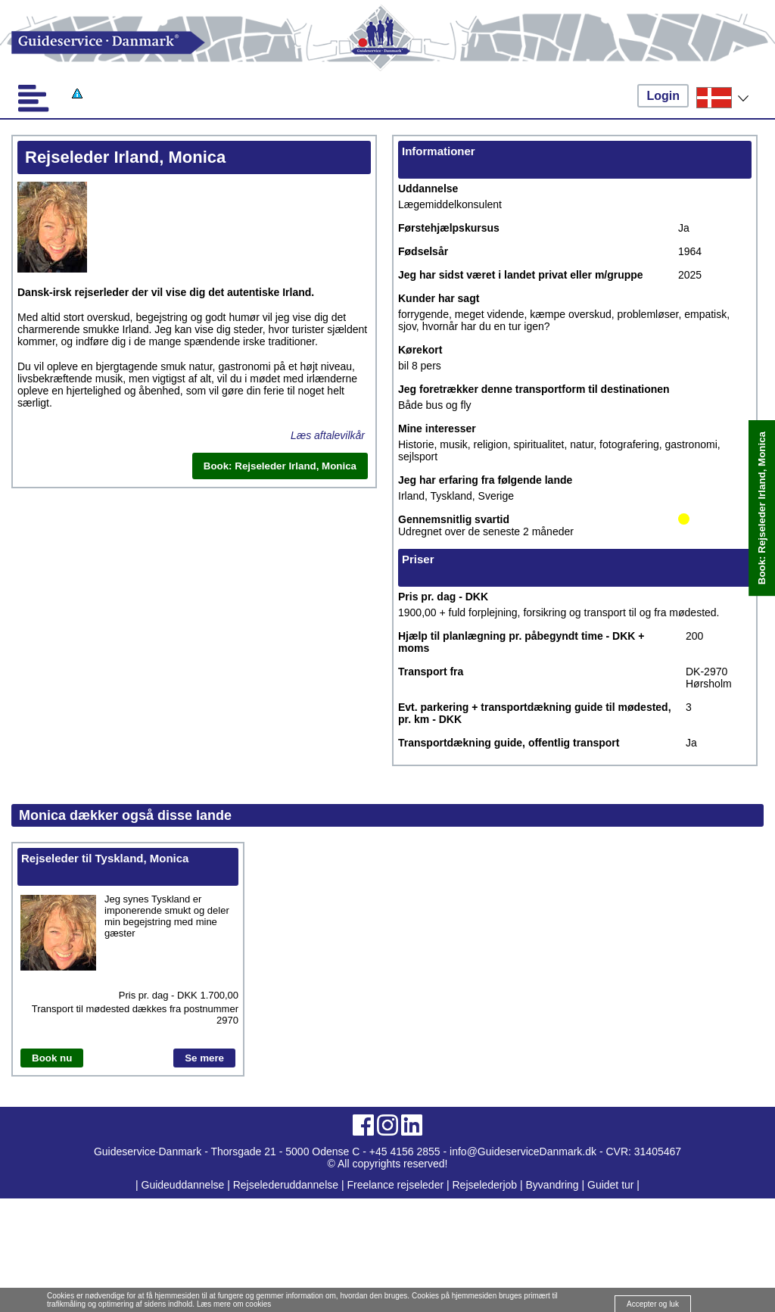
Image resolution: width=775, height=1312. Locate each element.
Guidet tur (610, 1185)
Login (663, 95)
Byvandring (552, 1185)
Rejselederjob (485, 1185)
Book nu (52, 1058)
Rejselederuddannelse (287, 1185)
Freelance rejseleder (395, 1185)
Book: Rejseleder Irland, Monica (761, 508)
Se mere (204, 1058)
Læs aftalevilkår (328, 435)
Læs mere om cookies (234, 1304)
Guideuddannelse (185, 1185)
